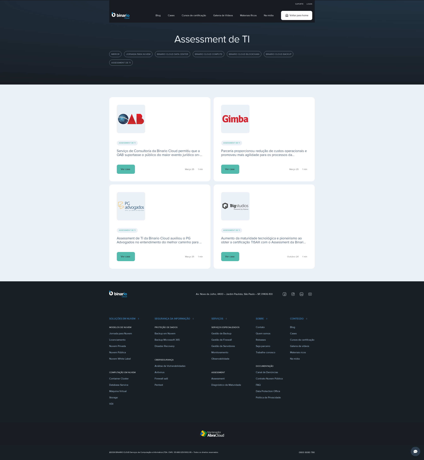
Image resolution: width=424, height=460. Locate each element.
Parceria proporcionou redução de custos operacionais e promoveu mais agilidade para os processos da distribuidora (264, 154)
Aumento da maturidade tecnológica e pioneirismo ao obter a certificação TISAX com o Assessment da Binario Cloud (263, 242)
